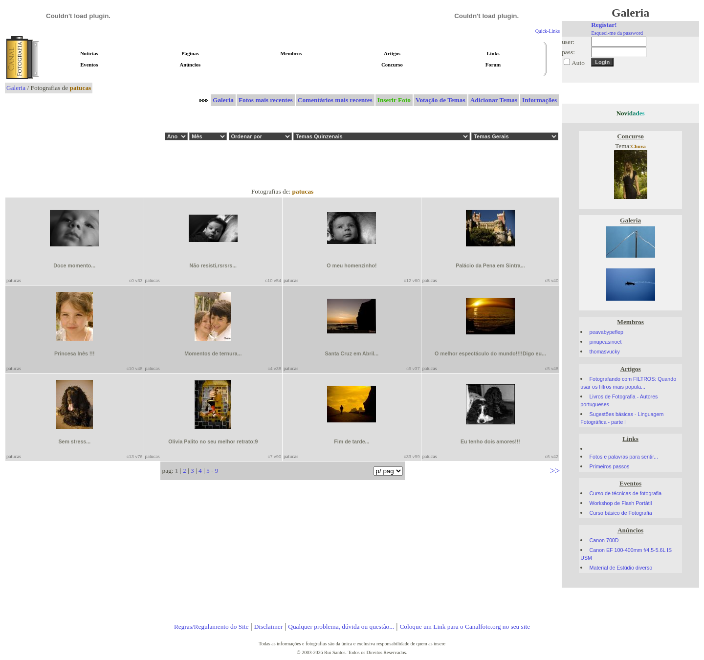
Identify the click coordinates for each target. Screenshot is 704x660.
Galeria (15, 87)
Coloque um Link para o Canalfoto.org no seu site (464, 626)
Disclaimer (268, 626)
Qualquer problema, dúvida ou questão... (341, 626)
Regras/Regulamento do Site (211, 626)
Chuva (638, 146)
